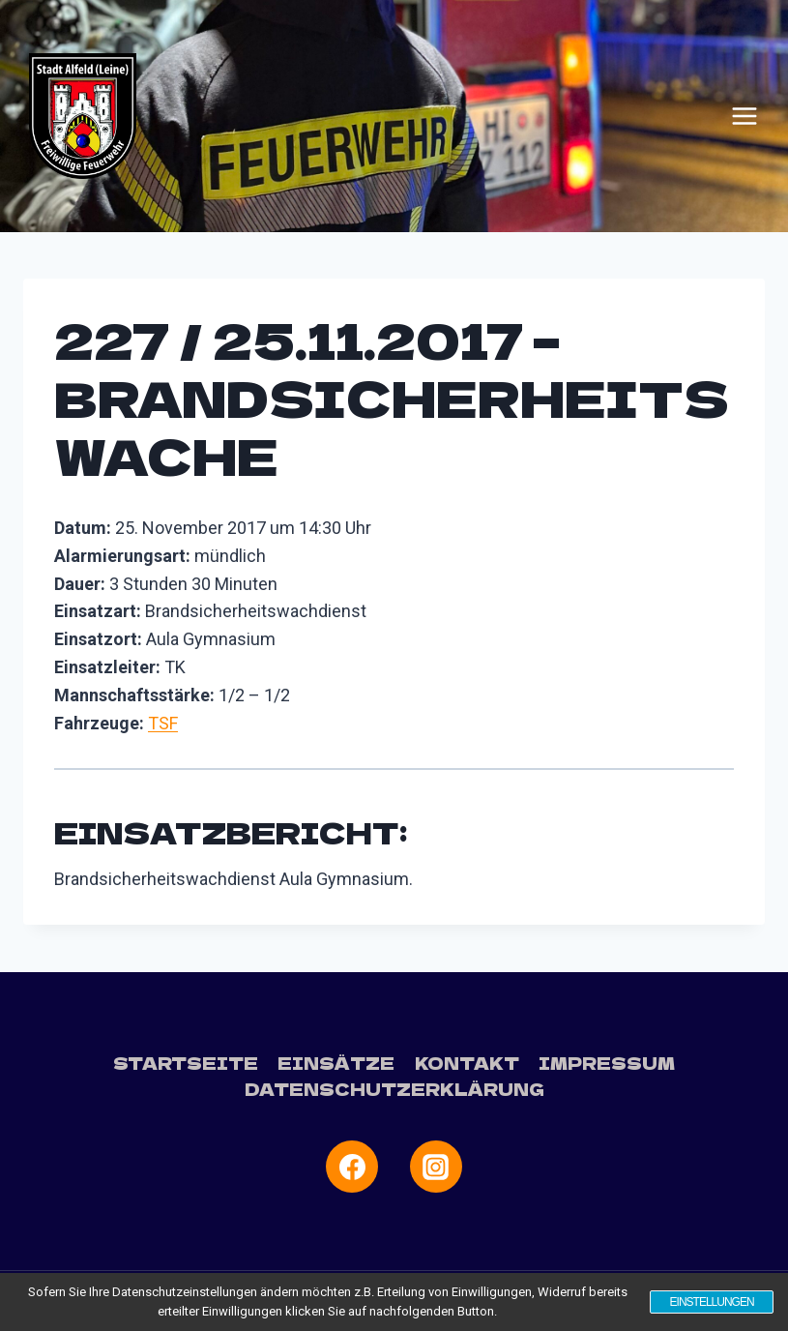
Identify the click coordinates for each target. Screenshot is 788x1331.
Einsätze (335, 1062)
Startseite (185, 1062)
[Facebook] (352, 1166)
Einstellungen (711, 1302)
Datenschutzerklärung (394, 1089)
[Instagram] (436, 1166)
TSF (163, 723)
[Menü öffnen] (744, 116)
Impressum (607, 1062)
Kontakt (467, 1062)
